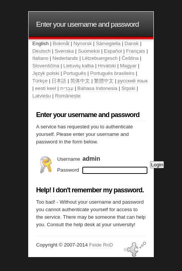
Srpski (128, 88)
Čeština (130, 58)
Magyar (128, 66)
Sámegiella (108, 43)
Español (113, 51)
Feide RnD (101, 245)
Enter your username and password (87, 24)
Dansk (131, 43)
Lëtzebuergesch (99, 58)
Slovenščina (45, 66)
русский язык (133, 81)
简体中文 (80, 81)
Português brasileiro (112, 73)
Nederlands (65, 58)
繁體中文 (104, 81)
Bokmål (61, 43)
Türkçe (40, 81)
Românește (67, 96)
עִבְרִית (66, 88)
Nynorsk (82, 43)
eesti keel (45, 88)
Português (74, 73)
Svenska (64, 51)
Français (135, 51)
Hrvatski (107, 66)
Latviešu (41, 96)
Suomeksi (89, 51)
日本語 (59, 81)
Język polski (45, 73)
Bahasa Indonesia (97, 88)
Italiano (40, 58)
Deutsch (41, 51)
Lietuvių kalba (78, 66)
